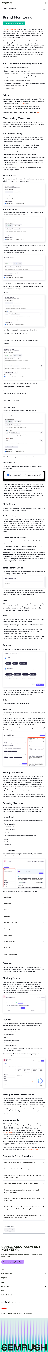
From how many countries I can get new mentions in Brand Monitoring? (21, 1191)
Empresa (4, 1277)
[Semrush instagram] (5, 1302)
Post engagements (10, 954)
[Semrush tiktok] (9, 1302)
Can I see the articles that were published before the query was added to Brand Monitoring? (22, 1208)
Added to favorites (10, 922)
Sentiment (7, 897)
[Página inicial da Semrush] (6, 3)
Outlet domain (9, 948)
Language (7, 929)
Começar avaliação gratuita (12, 1262)
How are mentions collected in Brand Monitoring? (21, 1184)
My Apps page (7, 1132)
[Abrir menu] (46, 3)
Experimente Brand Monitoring (14, 23)
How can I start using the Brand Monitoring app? (20, 1162)
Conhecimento (9, 9)
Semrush (4, 1269)
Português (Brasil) (6, 1295)
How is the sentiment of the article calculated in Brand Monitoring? (22, 1199)
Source (6, 910)
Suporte (3, 1282)
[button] (12, 1230)
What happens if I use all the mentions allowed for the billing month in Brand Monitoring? (22, 1216)
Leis (2, 1291)
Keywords (7, 903)
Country (7, 916)
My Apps (22, 103)
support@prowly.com (34, 1149)
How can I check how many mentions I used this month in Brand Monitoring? (22, 1176)
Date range (8, 935)
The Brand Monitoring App (11, 29)
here (37, 112)
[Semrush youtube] (12, 1302)
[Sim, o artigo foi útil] (7, 1230)
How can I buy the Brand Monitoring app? (18, 1169)
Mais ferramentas (6, 1273)
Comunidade (5, 1286)
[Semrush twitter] (19, 1302)
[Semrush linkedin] (2, 1302)
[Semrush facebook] (16, 1302)
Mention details (9, 941)
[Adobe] (4, 1308)
